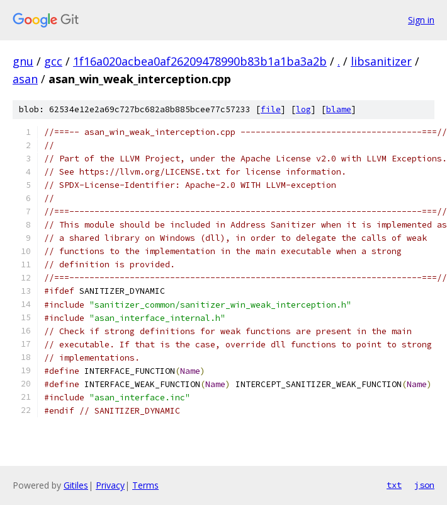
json (424, 484)
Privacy (110, 485)
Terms (145, 485)
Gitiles (76, 485)
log (303, 109)
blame (338, 109)
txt (394, 484)
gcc (53, 61)
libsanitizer (381, 61)
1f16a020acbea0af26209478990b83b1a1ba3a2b (200, 61)
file (271, 109)
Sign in (421, 20)
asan (25, 78)
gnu (23, 61)
